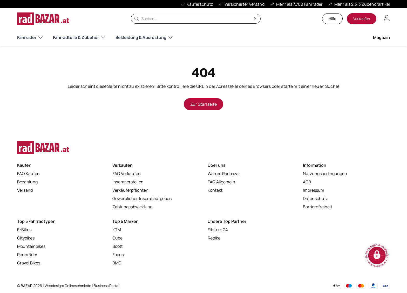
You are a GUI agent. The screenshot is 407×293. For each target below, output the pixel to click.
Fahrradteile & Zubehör (79, 37)
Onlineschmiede (78, 285)
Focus (118, 254)
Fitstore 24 (218, 229)
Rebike (214, 238)
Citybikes (26, 238)
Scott (117, 246)
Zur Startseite (203, 104)
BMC (116, 263)
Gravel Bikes (28, 263)
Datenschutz (315, 198)
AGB (307, 182)
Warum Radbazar (224, 173)
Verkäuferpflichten (130, 190)
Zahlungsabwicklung (132, 207)
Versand (25, 190)
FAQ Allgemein (221, 182)
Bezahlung (27, 182)
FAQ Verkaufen (126, 173)
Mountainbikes (31, 246)
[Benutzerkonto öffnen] (387, 18)
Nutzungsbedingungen (325, 173)
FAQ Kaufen (28, 173)
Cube (117, 238)
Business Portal (106, 285)
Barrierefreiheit (317, 207)
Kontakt (215, 190)
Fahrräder (30, 37)
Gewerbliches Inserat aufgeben (142, 198)
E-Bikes (24, 229)
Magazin (381, 37)
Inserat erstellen (128, 182)
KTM (116, 229)
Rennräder (27, 254)
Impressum (313, 190)
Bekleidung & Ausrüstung (144, 37)
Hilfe (332, 18)
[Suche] (196, 19)
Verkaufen (361, 18)
